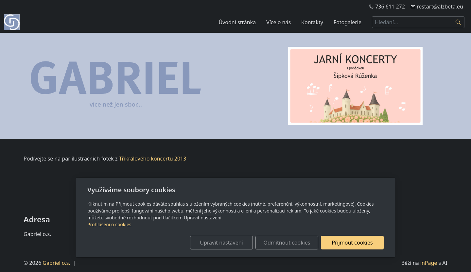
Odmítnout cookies (287, 242)
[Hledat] (458, 22)
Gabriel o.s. (56, 262)
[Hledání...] (412, 22)
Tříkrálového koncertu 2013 (152, 158)
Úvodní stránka (237, 22)
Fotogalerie (347, 22)
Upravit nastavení (221, 242)
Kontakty (312, 22)
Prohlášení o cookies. (109, 224)
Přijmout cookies (352, 242)
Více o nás (278, 22)
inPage (428, 262)
